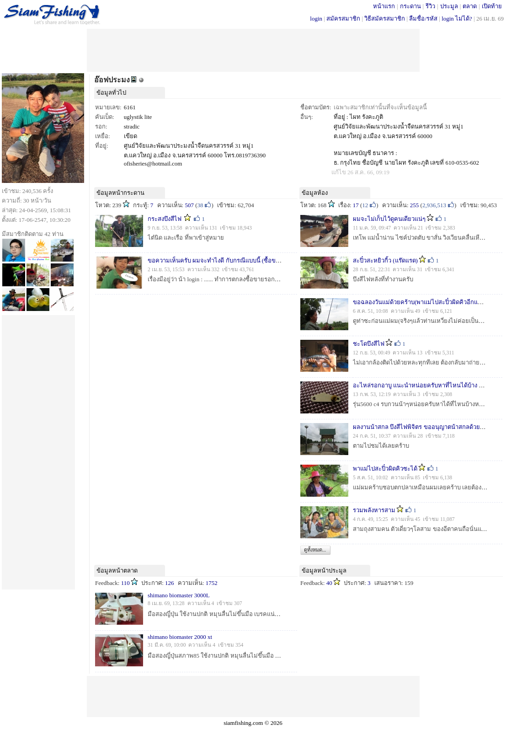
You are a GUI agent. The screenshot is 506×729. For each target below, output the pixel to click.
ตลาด (470, 6)
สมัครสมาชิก (343, 18)
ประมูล (449, 6)
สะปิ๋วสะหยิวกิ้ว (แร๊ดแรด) (385, 260)
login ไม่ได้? (457, 18)
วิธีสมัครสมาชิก (384, 18)
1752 (212, 582)
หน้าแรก (384, 6)
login (316, 18)
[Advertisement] (253, 49)
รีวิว (430, 6)
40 (329, 582)
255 (414, 205)
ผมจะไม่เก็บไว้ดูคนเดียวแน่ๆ (389, 218)
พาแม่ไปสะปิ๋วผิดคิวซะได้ (385, 468)
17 (356, 205)
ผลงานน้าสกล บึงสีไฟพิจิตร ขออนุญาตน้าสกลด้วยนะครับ (425, 426)
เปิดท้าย (492, 6)
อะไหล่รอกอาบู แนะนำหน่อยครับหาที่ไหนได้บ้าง (416, 385)
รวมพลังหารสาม (374, 510)
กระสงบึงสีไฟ (164, 218)
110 (125, 582)
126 (169, 582)
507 (189, 205)
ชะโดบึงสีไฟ (368, 343)
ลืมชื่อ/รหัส (423, 18)
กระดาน (410, 6)
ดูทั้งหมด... (315, 549)
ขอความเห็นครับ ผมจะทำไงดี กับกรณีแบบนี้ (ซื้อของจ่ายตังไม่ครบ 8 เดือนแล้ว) (248, 260)
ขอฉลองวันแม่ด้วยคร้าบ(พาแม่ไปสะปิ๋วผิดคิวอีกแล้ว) (420, 302)
